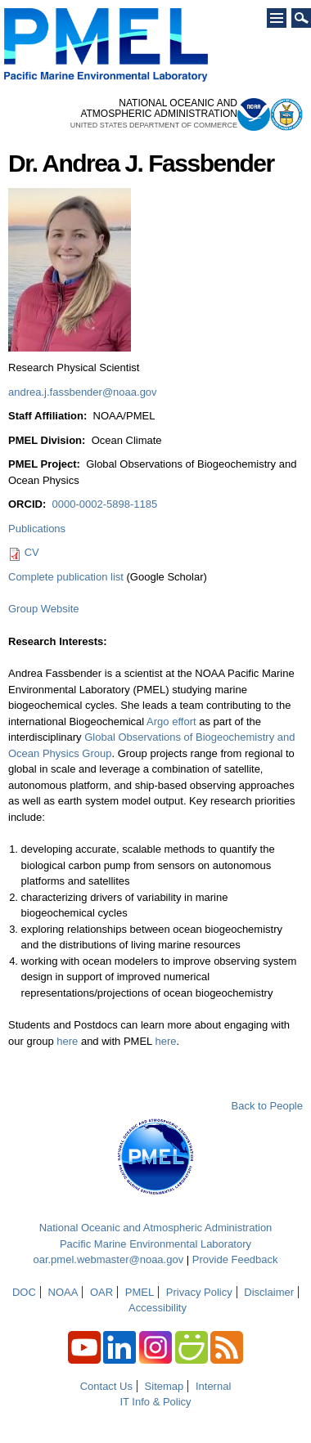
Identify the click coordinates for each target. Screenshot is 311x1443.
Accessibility (157, 1308)
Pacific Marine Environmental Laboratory (155, 1244)
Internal (213, 1386)
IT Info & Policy (155, 1402)
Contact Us (106, 1386)
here (67, 1041)
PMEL (139, 1292)
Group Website (43, 609)
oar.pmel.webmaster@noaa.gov (108, 1259)
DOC (24, 1292)
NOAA (63, 1292)
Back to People (267, 1106)
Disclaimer (269, 1292)
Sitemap (164, 1386)
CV (32, 552)
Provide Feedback (235, 1259)
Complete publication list (66, 577)
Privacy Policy (199, 1292)
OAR (101, 1292)
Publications (36, 528)
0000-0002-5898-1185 (104, 504)
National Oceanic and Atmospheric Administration (156, 1227)
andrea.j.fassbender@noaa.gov (82, 392)
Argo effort (171, 721)
